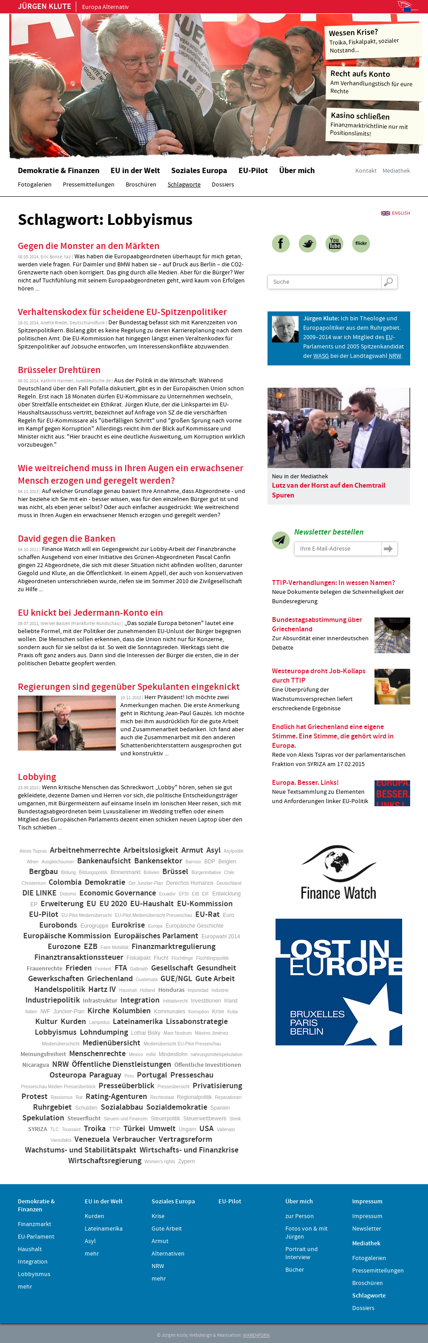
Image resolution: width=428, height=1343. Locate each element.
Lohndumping (104, 1032)
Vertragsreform (185, 1139)
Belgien (227, 861)
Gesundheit (216, 968)
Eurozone (64, 946)
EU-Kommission (205, 904)
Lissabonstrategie (197, 1021)
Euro (228, 915)
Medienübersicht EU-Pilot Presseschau (182, 1043)
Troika (95, 1128)
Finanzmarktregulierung (173, 946)
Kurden (73, 1021)
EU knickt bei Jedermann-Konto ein (90, 613)
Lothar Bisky (145, 1033)
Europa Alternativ (73, 7)
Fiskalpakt (139, 958)
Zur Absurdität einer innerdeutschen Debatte (341, 634)
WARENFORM (256, 1335)
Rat (79, 1097)
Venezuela (92, 1139)
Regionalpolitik (194, 1097)
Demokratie (105, 882)
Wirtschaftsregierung (104, 1161)
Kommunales (169, 1011)
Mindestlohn (173, 1054)
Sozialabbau (122, 1107)
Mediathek (396, 171)
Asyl (213, 850)
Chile (229, 872)
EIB (195, 893)
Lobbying (37, 777)
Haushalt (127, 990)
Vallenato (226, 1129)
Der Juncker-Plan (145, 883)
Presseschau (192, 1075)
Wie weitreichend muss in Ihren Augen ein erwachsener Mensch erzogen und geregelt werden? (130, 474)
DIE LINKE (39, 893)
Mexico (136, 1054)
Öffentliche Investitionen (207, 1065)
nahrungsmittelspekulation (217, 1054)
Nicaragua (35, 1065)
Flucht (161, 958)
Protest (34, 1096)
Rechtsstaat (162, 1097)
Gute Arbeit (215, 979)
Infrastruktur (100, 1001)
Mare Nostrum (178, 1033)
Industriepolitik (52, 1000)
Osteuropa (67, 1075)
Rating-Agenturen (116, 1096)
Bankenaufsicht (104, 861)
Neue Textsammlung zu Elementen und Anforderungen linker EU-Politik (341, 792)
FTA (121, 968)
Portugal (152, 1075)
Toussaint (71, 1129)
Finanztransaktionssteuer (78, 957)
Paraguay (105, 1075)
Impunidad (198, 990)
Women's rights (159, 1161)
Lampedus (99, 1022)
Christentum (34, 883)
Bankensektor (158, 861)
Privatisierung (217, 1086)
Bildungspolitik (93, 872)
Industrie (219, 990)
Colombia (65, 882)
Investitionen (206, 1001)
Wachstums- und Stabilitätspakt (80, 1150)
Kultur (46, 1021)
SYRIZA (37, 1129)
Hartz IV (102, 989)
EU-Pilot (43, 914)
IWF (45, 1011)
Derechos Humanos (190, 883)
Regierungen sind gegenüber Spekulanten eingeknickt (129, 687)
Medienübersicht (111, 1043)
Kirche (98, 1011)
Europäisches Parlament (156, 936)
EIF (205, 893)
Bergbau (43, 871)
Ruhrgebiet (52, 1107)
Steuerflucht (84, 1119)
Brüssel (175, 871)
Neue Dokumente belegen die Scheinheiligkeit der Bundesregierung (341, 591)
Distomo (68, 893)
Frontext (103, 968)
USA (206, 1128)
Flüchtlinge (182, 958)
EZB (91, 946)
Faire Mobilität (115, 947)
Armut (192, 850)
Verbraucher (134, 1139)
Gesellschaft (172, 968)
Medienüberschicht (60, 1043)
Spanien (220, 1108)
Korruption (198, 1011)
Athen (32, 861)
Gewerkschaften (56, 979)
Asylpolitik (233, 851)
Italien (31, 1011)
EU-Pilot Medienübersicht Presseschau (153, 915)
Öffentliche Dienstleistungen (121, 1064)
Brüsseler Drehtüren (59, 370)
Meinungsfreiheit (43, 1054)
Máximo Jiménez (211, 1033)
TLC (54, 1129)
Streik (235, 1118)
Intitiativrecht (175, 1001)
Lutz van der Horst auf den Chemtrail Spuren (329, 490)
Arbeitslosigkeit (150, 850)
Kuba (232, 1011)
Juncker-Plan (68, 1011)
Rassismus (62, 1097)
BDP (209, 861)
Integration (140, 1000)
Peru (129, 1076)
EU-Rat (207, 914)
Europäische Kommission (67, 936)
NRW (60, 1064)
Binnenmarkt (125, 872)
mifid (151, 1054)
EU (91, 904)
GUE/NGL (176, 979)
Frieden (79, 968)
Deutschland (229, 883)
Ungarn (187, 1129)
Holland (147, 990)
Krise (218, 1011)
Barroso (193, 861)
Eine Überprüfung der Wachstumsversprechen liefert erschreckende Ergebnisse (341, 690)
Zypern (186, 1161)
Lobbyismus (56, 1032)
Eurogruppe (94, 926)
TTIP (114, 1129)
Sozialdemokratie (176, 1107)
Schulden (86, 1108)
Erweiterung (62, 904)
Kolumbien (132, 1011)
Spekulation (43, 1118)
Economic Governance (117, 893)
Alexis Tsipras (33, 851)
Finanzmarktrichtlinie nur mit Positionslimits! (375, 124)
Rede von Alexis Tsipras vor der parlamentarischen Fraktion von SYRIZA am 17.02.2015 (341, 745)
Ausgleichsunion (57, 861)
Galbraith (139, 968)
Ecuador (167, 893)
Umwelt (162, 1128)
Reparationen (228, 1097)
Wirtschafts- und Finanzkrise (189, 1150)
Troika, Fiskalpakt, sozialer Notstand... (374, 40)
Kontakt (366, 171)
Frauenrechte (44, 969)
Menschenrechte (97, 1054)
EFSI (184, 893)
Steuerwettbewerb (204, 1118)
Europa (155, 926)
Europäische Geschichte (194, 926)
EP (33, 904)
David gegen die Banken (66, 539)
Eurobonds (58, 925)
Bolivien (151, 872)
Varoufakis (61, 1140)
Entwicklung (226, 894)
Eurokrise (128, 925)
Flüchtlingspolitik (212, 958)
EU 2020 (113, 904)
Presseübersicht (173, 1086)
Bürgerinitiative (206, 872)
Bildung (68, 872)
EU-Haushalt (152, 904)
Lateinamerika (138, 1021)
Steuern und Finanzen (126, 1118)
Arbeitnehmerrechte (85, 850)
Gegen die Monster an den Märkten (89, 246)
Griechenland (110, 979)
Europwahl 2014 (221, 936)
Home (122, 82)
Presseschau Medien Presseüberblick (58, 1086)
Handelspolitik (59, 989)
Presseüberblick (126, 1086)
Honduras (171, 990)
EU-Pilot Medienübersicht (87, 915)
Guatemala (147, 979)
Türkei (134, 1128)
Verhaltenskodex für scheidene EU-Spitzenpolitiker (122, 312)
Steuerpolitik (165, 1118)
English (401, 213)
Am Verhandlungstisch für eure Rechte (375, 81)
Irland (231, 1001)
